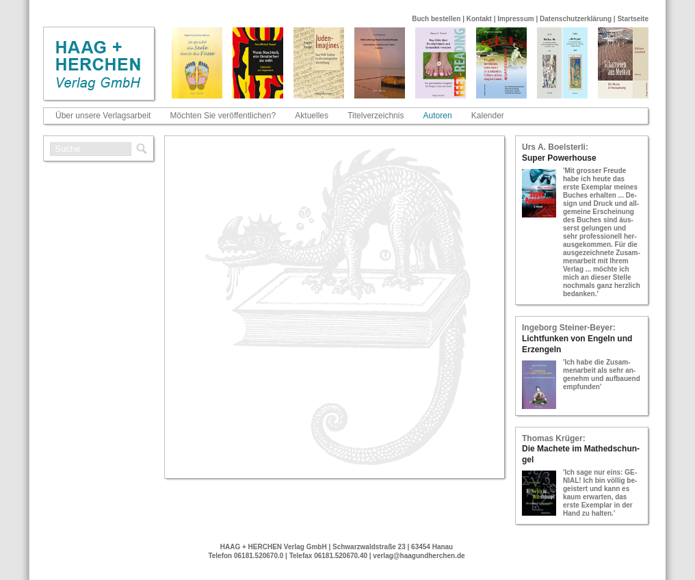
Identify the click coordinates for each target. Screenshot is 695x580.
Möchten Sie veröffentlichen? (223, 115)
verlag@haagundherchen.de (418, 555)
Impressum (515, 19)
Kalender (487, 115)
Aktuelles (311, 115)
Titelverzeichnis (376, 115)
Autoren (437, 115)
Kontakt (479, 19)
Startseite (632, 19)
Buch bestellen (436, 19)
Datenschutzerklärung (576, 19)
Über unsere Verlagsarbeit (102, 115)
